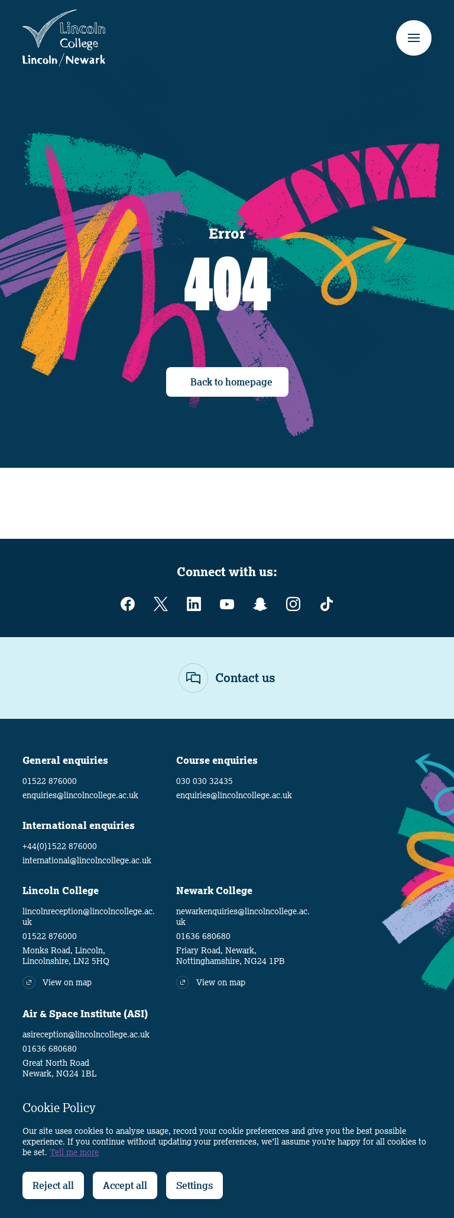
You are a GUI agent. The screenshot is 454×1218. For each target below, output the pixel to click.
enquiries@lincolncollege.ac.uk (80, 795)
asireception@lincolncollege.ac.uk (86, 1034)
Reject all (53, 1185)
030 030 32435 (204, 781)
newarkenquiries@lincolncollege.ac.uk (243, 916)
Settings (194, 1185)
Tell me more (74, 1152)
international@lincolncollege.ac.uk (86, 860)
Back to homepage (231, 381)
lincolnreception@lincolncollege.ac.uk (88, 916)
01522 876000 (49, 781)
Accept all (125, 1185)
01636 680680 (203, 936)
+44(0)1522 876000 (59, 846)
